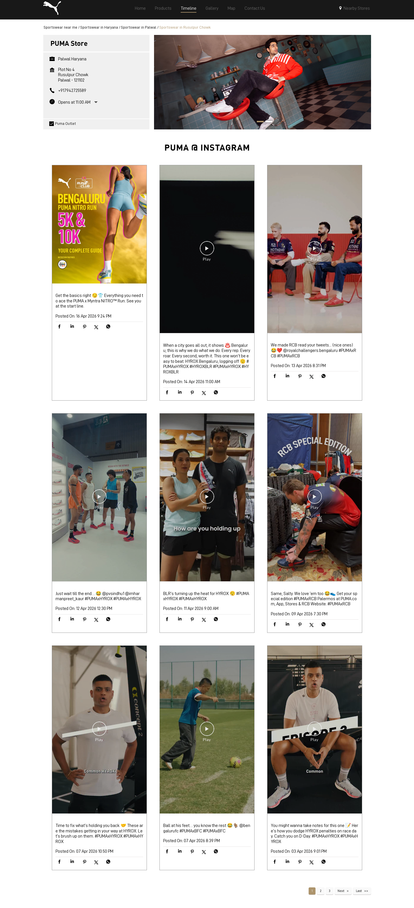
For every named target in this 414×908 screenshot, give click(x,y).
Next (341, 893)
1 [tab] (258, 124)
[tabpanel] (262, 84)
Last (359, 893)
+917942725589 (72, 92)
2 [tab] (266, 124)
